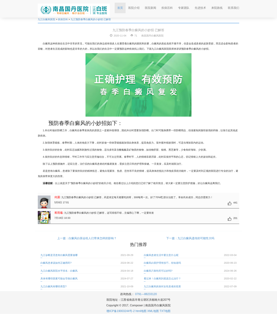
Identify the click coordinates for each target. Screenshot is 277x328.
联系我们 (233, 7)
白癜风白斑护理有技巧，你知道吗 (162, 262)
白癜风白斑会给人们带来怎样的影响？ (93, 238)
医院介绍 (134, 7)
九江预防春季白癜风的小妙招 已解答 (91, 19)
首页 (121, 6)
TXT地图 (165, 311)
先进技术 (200, 7)
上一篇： (63, 238)
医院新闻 (150, 7)
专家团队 (183, 7)
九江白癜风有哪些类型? (53, 286)
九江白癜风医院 (46, 19)
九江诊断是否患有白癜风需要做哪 (59, 255)
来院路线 (217, 7)
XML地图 (153, 311)
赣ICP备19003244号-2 (121, 311)
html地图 (140, 311)
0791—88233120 (146, 294)
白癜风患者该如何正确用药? (56, 262)
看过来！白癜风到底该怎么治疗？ (162, 278)
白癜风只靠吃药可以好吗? (158, 270)
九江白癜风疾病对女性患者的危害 (162, 286)
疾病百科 (167, 7)
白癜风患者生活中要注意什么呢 (161, 255)
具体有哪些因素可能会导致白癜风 (59, 278)
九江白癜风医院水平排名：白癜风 (59, 270)
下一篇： (172, 238)
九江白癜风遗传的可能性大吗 (196, 238)
